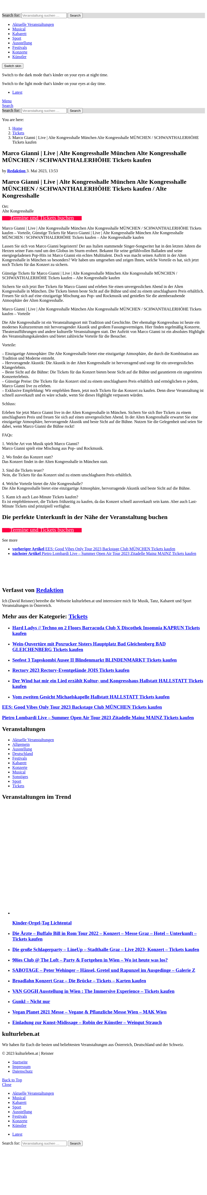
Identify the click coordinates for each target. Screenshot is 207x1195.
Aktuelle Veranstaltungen (33, 24)
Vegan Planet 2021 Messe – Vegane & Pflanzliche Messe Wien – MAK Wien (89, 1012)
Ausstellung (22, 43)
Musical (19, 29)
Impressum (21, 1066)
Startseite (20, 1062)
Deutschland (22, 753)
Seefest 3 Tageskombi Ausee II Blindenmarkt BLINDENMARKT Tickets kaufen (94, 660)
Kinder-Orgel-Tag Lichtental (42, 922)
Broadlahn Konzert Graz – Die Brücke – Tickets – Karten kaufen (79, 980)
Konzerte (19, 52)
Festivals (19, 47)
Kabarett (19, 33)
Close (6, 1084)
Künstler (19, 57)
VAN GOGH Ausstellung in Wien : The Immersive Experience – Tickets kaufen (93, 991)
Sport (16, 38)
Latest (17, 92)
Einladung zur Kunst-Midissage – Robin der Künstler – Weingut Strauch (87, 1022)
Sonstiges (20, 776)
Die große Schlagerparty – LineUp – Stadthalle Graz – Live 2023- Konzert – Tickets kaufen (105, 949)
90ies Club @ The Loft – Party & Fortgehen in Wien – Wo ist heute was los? (90, 960)
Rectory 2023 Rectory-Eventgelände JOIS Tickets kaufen (70, 670)
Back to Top (12, 1080)
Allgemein (21, 744)
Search (75, 15)
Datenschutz (22, 1071)
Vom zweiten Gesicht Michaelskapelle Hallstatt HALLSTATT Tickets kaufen (91, 696)
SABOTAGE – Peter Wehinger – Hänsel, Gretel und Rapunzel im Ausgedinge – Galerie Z (103, 970)
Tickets (78, 616)
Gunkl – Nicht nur (31, 1001)
